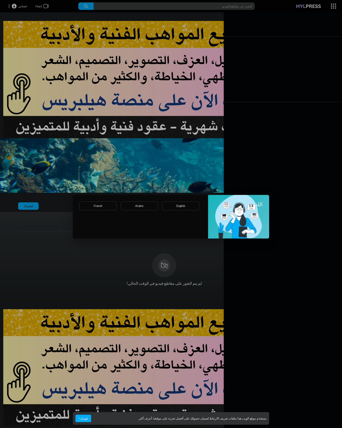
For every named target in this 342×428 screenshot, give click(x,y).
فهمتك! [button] (83, 418)
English (180, 206)
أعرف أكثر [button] (145, 418)
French (98, 206)
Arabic (139, 206)
